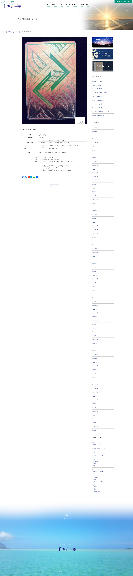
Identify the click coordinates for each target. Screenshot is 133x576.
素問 (94, 452)
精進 (95, 463)
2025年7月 (95, 165)
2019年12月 (96, 418)
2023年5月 (95, 263)
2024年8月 (95, 207)
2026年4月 (95, 131)
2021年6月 (95, 350)
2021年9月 (95, 339)
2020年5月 (95, 400)
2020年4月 (95, 403)
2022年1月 (95, 324)
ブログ (87, 4)
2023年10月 (96, 244)
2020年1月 (95, 415)
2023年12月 (96, 237)
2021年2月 (95, 365)
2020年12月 (96, 373)
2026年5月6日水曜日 (98, 107)
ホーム (48, 4)
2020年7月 (95, 392)
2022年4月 (95, 313)
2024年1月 (95, 233)
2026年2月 (95, 138)
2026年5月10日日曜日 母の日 (100, 92)
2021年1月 (95, 369)
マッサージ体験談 (98, 471)
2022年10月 (96, 290)
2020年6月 (95, 396)
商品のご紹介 (97, 444)
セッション (96, 475)
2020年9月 (95, 384)
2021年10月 (96, 335)
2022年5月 (95, 309)
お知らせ (82, 4)
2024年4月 (95, 222)
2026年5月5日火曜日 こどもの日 (101, 111)
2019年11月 (96, 422)
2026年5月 (95, 127)
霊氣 (95, 489)
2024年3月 (95, 225)
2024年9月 (95, 203)
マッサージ (96, 469)
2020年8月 (95, 388)
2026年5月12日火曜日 (98, 85)
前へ (52, 186)
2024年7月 (95, 210)
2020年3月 (95, 407)
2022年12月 (96, 282)
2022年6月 (95, 305)
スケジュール (75, 4)
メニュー (62, 4)
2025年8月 (95, 161)
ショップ (68, 4)
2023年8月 (95, 252)
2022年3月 (95, 316)
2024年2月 (95, 229)
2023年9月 (95, 248)
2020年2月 (95, 411)
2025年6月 (95, 169)
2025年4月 (95, 176)
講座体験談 (97, 491)
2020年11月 (96, 377)
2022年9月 (95, 294)
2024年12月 (96, 191)
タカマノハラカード (98, 455)
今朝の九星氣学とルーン (99, 448)
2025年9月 (95, 157)
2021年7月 (95, 347)
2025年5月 (95, 172)
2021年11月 (96, 331)
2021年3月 (95, 362)
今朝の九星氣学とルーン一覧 (12, 32)
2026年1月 (95, 142)
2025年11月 (96, 150)
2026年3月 (95, 135)
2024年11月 (96, 195)
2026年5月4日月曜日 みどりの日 (101, 115)
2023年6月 (95, 260)
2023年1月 (95, 278)
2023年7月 (95, 256)
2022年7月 (95, 301)
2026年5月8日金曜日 (98, 100)
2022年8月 (95, 297)
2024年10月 (96, 199)
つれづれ (96, 461)
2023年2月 (95, 275)
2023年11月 (96, 241)
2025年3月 (95, 180)
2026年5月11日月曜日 (98, 88)
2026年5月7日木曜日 (98, 104)
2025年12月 (96, 146)
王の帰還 (96, 477)
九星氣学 (96, 487)
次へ (56, 186)
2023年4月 (95, 267)
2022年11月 (96, 286)
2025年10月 (96, 154)
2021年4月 (95, 358)
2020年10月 (96, 381)
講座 (94, 485)
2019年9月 (95, 430)
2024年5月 (95, 218)
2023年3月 (95, 271)
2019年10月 (96, 426)
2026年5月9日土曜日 (98, 96)
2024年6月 (95, 214)
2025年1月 (95, 188)
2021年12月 (96, 328)
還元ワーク (97, 479)
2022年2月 (95, 320)
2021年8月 (95, 343)
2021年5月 (95, 354)
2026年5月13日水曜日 (98, 81)
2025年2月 (95, 184)
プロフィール (55, 4)
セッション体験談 (98, 481)
